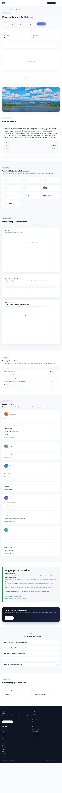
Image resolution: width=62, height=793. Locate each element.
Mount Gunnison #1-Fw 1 (9, 479)
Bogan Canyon (7, 537)
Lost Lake (6, 434)
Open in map (41, 24)
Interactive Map (35, 729)
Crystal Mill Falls (8, 547)
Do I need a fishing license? (11, 659)
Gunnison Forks (7, 512)
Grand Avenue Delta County (9, 505)
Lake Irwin (35, 690)
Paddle (3, 731)
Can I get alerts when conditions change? (14, 653)
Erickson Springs (8, 428)
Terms (3, 749)
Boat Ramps (4, 736)
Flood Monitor (35, 734)
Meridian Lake (7, 694)
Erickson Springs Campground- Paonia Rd (13, 425)
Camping (4, 734)
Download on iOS (7, 721)
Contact (3, 753)
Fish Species (34, 733)
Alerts (14, 24)
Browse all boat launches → (10, 521)
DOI (59, 760)
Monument (6, 486)
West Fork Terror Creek (9, 544)
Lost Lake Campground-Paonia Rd (11, 431)
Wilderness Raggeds (8, 454)
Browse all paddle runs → (9, 553)
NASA (57, 760)
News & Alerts (35, 731)
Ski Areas (4, 729)
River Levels (34, 719)
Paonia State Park (8, 421)
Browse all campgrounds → (10, 437)
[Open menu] (58, 3)
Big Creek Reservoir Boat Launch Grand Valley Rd (14, 518)
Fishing (7, 9)
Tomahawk (6, 476)
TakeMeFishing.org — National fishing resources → (16, 598)
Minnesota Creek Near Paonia (10, 384)
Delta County (7, 515)
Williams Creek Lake (8, 473)
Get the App (51, 2)
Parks (3, 738)
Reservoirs (34, 717)
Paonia (5, 470)
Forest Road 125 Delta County (10, 508)
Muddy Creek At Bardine (9, 371)
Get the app (9, 618)
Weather (34, 736)
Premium (4, 747)
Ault (5, 483)
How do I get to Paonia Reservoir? (13, 664)
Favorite (6, 24)
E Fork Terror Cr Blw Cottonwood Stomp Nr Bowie (15, 388)
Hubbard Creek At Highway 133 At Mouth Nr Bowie (15, 378)
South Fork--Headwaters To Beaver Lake (12, 541)
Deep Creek (6, 534)
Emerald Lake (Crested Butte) (39, 694)
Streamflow (34, 715)
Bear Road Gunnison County (10, 502)
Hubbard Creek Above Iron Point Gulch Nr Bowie (14, 381)
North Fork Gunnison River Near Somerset (13, 374)
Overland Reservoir (8, 699)
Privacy (3, 751)
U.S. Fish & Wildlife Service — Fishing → (13, 596)
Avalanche (34, 721)
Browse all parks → (8, 457)
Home (3, 9)
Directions (23, 24)
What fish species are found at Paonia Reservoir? (17, 642)
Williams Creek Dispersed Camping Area (12, 418)
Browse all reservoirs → (9, 489)
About (3, 745)
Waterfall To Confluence (9, 550)
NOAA (52, 760)
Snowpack (34, 714)
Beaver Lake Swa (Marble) (9, 690)
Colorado (12, 9)
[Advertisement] (31, 778)
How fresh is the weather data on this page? (15, 647)
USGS (49, 760)
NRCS (54, 760)
